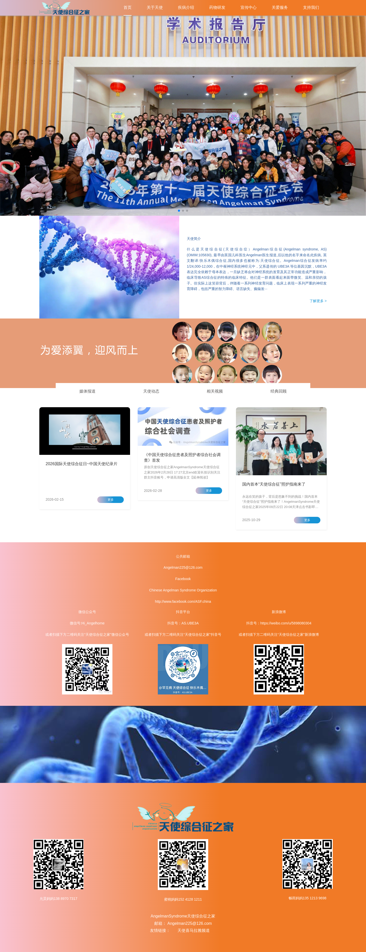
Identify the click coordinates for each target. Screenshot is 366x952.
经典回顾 (278, 391)
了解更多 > (318, 301)
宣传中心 (248, 7)
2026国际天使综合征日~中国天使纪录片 (81, 464)
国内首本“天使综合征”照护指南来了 (274, 484)
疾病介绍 (186, 7)
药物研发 (217, 7)
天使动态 (151, 391)
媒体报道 (87, 391)
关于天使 (155, 7)
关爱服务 (280, 7)
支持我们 (311, 7)
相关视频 (215, 391)
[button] (179, 211)
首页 (128, 7)
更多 (111, 499)
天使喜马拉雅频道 (193, 930)
